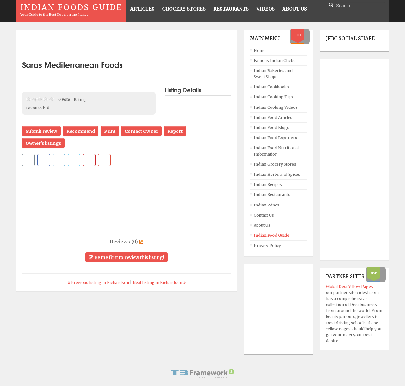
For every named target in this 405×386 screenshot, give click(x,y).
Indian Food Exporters (275, 137)
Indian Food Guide (271, 235)
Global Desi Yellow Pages (350, 286)
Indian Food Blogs (271, 127)
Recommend (80, 131)
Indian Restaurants (272, 194)
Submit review (41, 131)
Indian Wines (266, 205)
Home (259, 50)
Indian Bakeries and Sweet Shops (273, 73)
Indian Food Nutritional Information (276, 150)
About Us (262, 225)
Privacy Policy (267, 245)
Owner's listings (43, 143)
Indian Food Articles (273, 117)
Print (109, 131)
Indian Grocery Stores (275, 164)
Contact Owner (141, 131)
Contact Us (264, 215)
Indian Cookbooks (271, 86)
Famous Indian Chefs (274, 60)
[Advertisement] (127, 45)
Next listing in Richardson (159, 282)
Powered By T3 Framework (202, 373)
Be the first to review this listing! (126, 257)
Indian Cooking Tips (273, 97)
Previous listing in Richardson (98, 282)
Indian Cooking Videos (276, 107)
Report (175, 131)
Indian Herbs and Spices (277, 174)
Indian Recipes (268, 184)
